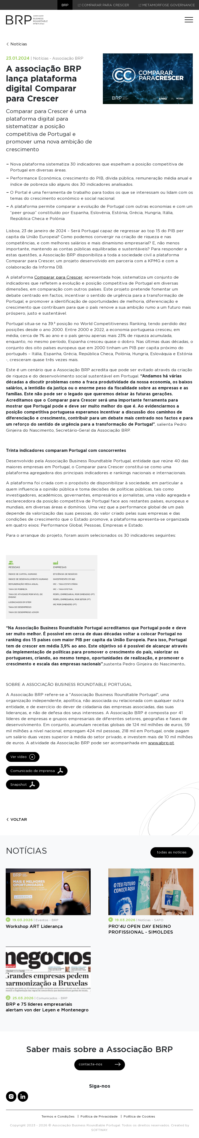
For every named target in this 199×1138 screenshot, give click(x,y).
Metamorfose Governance (167, 5)
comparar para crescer (103, 5)
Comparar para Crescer (58, 277)
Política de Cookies (139, 1116)
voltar (16, 819)
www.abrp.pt (161, 742)
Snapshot (22, 784)
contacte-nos (100, 1064)
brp (65, 5)
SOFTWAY (99, 1130)
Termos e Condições (58, 1116)
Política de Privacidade (99, 1116)
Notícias (16, 44)
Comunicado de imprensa (36, 771)
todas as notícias (172, 852)
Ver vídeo (22, 757)
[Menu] (189, 19)
